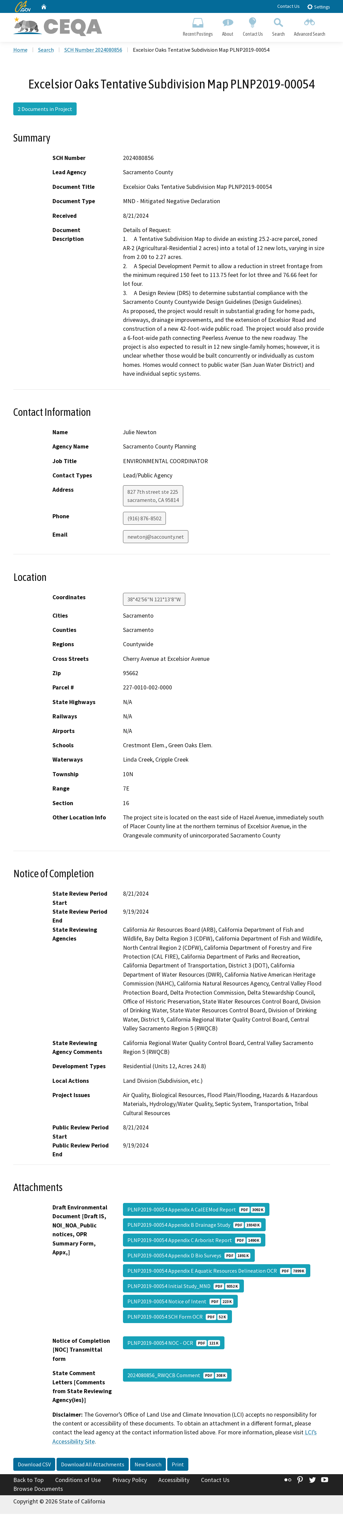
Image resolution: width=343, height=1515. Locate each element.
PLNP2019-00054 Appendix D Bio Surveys (188, 1256)
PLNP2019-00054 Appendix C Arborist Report (194, 1241)
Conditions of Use (78, 1481)
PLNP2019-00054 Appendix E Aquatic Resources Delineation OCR (216, 1271)
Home (20, 50)
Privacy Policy (129, 1481)
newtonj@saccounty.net (155, 537)
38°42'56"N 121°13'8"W (154, 600)
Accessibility (173, 1481)
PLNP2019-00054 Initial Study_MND (183, 1287)
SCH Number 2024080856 (93, 50)
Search (278, 26)
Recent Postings (198, 26)
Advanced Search (309, 26)
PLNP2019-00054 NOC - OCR (173, 1343)
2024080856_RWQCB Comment (177, 1376)
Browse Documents (38, 1490)
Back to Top (28, 1481)
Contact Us (288, 6)
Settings (318, 6)
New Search (148, 1465)
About (228, 26)
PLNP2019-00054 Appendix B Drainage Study (194, 1225)
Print (178, 1465)
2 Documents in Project (45, 110)
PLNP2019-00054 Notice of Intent (180, 1302)
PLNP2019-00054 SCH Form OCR (177, 1317)
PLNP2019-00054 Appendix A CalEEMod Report (196, 1210)
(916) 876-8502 (144, 519)
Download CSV (34, 1465)
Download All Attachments (92, 1465)
